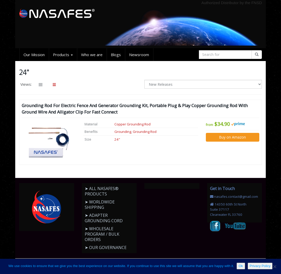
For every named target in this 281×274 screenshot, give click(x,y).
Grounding (122, 131)
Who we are (92, 54)
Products (63, 54)
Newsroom (139, 54)
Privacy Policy (260, 266)
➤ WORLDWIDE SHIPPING (100, 204)
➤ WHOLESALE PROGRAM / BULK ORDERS (102, 234)
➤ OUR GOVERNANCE (106, 247)
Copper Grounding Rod (132, 124)
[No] (274, 266)
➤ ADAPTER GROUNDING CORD (104, 218)
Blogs (116, 54)
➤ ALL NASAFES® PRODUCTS (102, 191)
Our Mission (34, 54)
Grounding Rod (145, 131)
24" (117, 139)
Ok (241, 266)
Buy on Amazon (232, 137)
